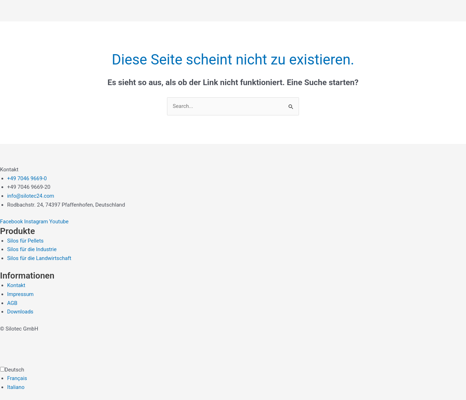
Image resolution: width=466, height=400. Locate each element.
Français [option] (17, 378)
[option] (236, 378)
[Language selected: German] (233, 378)
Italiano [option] (16, 387)
